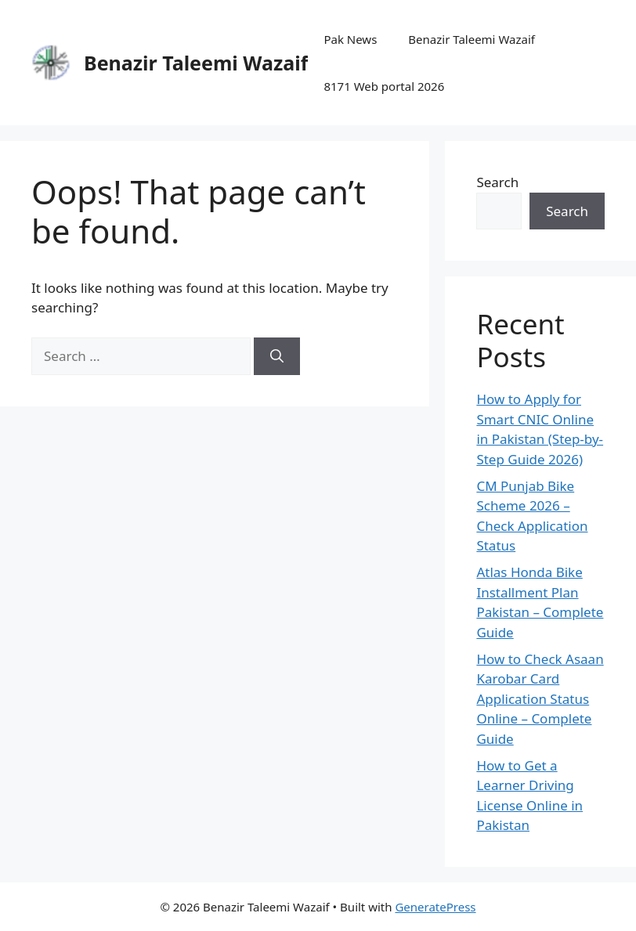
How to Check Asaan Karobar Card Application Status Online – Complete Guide (539, 699)
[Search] (277, 356)
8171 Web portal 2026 (383, 86)
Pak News (350, 39)
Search (497, 182)
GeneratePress (435, 907)
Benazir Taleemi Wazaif (196, 62)
